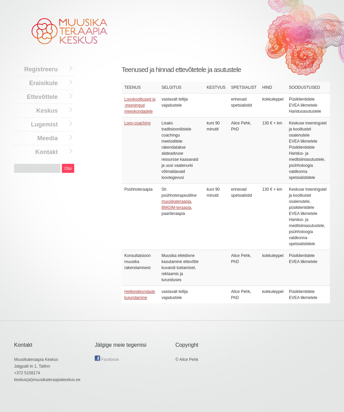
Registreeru (41, 69)
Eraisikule (43, 83)
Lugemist (44, 124)
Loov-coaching (137, 123)
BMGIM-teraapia (176, 207)
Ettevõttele (42, 96)
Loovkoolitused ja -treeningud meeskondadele (140, 105)
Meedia (47, 138)
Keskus (47, 110)
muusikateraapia (176, 201)
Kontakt (46, 152)
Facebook (107, 359)
